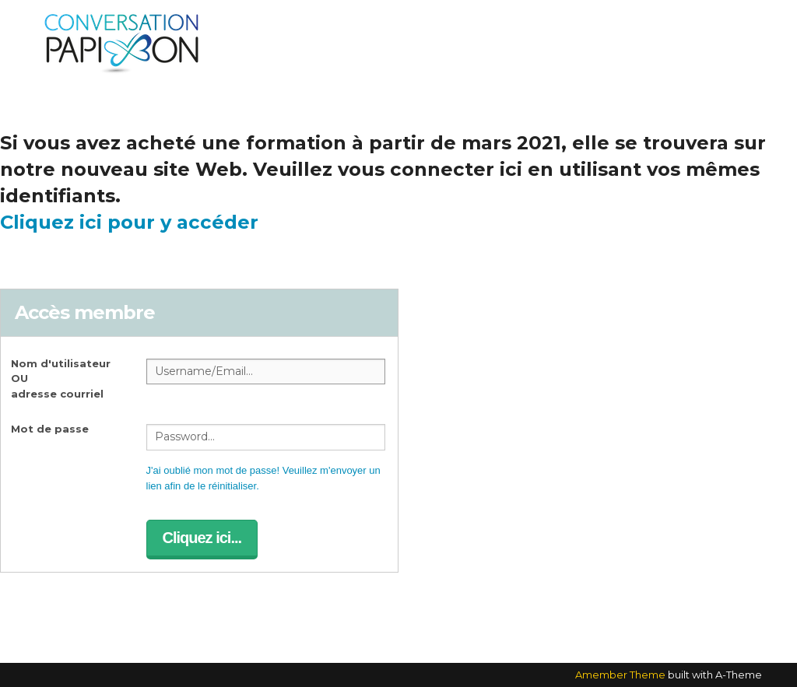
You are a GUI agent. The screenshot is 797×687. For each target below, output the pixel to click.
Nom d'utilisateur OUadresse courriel (61, 378)
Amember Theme (620, 674)
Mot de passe (50, 428)
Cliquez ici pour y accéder (129, 222)
